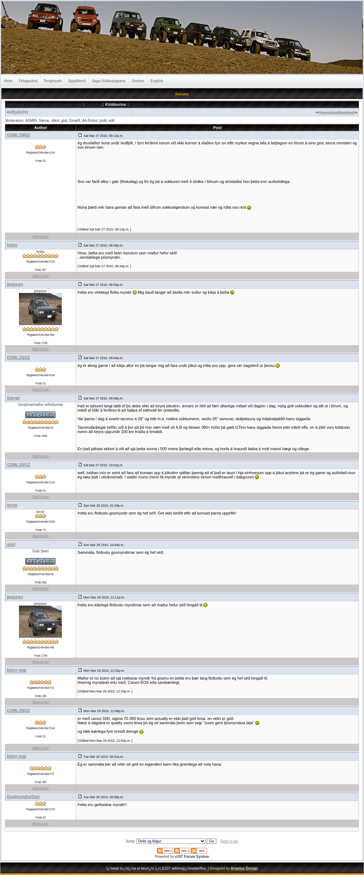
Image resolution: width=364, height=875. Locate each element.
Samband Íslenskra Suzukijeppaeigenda (43, 104)
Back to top (41, 236)
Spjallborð (77, 81)
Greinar (138, 81)
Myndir (137, 104)
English (157, 81)
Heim (8, 81)
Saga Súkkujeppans (109, 81)
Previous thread (328, 112)
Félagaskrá (28, 81)
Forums (93, 104)
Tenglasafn (53, 81)
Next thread (347, 112)
